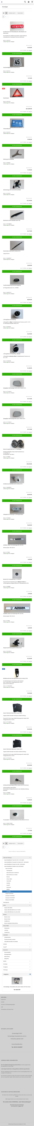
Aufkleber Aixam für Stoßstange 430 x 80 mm (13, 545)
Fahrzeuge (5, 969)
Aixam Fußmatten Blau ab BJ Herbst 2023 (12, 713)
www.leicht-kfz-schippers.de (17, 1106)
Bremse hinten (7, 919)
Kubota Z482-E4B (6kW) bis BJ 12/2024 (12, 909)
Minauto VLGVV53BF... (10, 899)
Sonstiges (9, 891)
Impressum (3, 999)
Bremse (8, 876)
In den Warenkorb (17, 53)
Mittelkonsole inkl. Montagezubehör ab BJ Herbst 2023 (15, 678)
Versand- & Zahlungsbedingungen (8, 1004)
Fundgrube (5, 967)
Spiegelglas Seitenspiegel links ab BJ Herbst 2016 (14, 418)
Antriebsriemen (7, 937)
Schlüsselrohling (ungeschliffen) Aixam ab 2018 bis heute (16, 785)
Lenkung (6, 930)
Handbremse (7, 921)
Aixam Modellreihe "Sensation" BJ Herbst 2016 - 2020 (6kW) (16, 862)
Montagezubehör (7, 954)
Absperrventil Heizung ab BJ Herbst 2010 (12, 647)
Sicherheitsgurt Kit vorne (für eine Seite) (12, 189)
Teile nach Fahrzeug (7, 857)
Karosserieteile (7, 952)
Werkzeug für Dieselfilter (8, 159)
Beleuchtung (6, 956)
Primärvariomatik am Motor (9, 939)
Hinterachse (6, 928)
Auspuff (8, 885)
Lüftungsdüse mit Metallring (9, 319)
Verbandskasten (7, 128)
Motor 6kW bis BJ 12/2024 (12, 874)
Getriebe (8, 883)
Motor (4, 905)
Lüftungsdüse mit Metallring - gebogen (11, 353)
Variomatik (9, 881)
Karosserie (9, 887)
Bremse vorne (7, 916)
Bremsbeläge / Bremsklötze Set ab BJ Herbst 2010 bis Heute (17, 986)
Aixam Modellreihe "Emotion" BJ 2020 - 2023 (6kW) (14, 864)
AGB (2, 1007)
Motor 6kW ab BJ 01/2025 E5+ (13, 872)
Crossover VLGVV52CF (10, 897)
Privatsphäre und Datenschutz (7, 1009)
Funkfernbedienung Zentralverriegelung (12, 285)
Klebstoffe (6, 958)
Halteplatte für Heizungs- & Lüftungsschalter (13, 514)
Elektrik (8, 889)
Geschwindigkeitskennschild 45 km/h (11, 67)
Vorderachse (7, 932)
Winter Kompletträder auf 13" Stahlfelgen (12, 449)
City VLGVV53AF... (9, 868)
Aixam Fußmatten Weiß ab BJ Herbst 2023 (12, 749)
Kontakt (2, 1002)
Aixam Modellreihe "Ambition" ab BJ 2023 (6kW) (14, 866)
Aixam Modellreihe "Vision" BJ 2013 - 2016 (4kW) (14, 860)
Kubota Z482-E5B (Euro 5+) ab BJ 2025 (12, 911)
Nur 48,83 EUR (17, 989)
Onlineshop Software (12, 1124)
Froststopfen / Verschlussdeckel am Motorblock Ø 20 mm (16, 819)
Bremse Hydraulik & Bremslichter (11, 923)
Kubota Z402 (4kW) (8, 907)
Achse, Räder (9, 879)
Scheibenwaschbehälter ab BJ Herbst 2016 (12, 483)
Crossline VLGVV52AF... (10, 895)
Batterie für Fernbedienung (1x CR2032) (12, 579)
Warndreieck (6, 98)
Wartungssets (9, 870)
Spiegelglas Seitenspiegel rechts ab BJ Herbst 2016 (14, 388)
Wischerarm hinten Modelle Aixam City (11, 220)
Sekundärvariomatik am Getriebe (11, 941)
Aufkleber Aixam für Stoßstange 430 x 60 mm (13, 613)
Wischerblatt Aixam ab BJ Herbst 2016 (11, 251)
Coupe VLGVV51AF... (9, 893)
